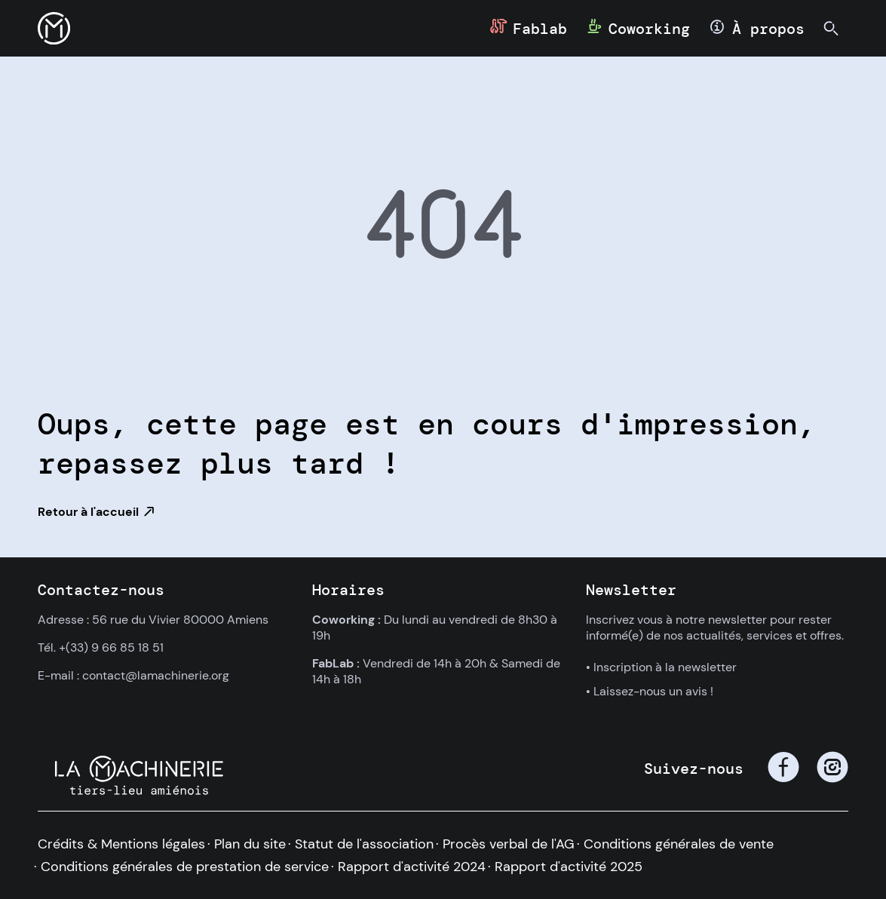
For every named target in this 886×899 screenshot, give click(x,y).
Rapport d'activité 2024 (412, 866)
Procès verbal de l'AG (509, 844)
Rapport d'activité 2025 (568, 866)
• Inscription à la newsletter (661, 667)
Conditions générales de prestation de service (185, 866)
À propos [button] (768, 28)
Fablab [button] (540, 28)
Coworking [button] (649, 28)
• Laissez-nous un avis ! (649, 691)
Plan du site (250, 844)
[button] (54, 28)
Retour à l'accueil (88, 512)
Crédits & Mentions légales (121, 844)
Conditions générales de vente (679, 844)
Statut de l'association (364, 844)
